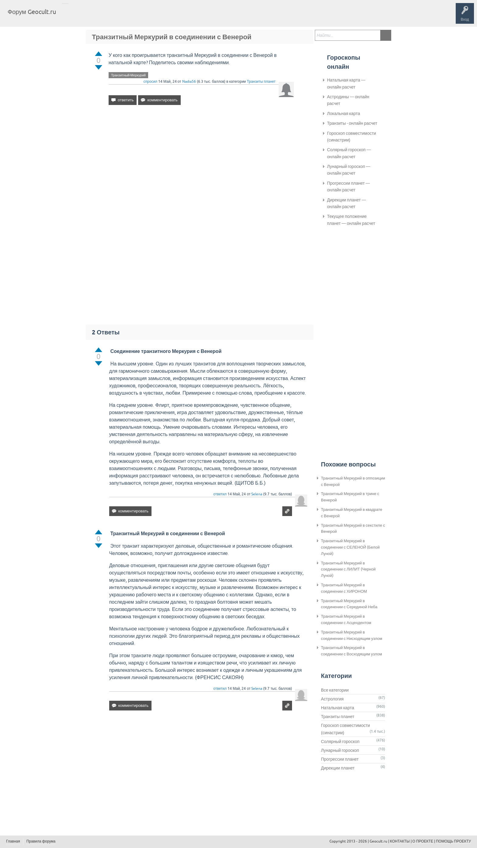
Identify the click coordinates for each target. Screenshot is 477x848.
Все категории (335, 690)
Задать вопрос (161, 16)
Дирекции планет (338, 768)
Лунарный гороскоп (340, 750)
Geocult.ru (378, 841)
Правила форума (41, 841)
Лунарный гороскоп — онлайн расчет (348, 170)
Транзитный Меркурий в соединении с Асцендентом (346, 619)
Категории (133, 16)
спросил (151, 81)
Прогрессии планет (340, 759)
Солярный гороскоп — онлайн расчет (349, 153)
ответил (220, 494)
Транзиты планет (261, 81)
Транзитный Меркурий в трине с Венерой (350, 496)
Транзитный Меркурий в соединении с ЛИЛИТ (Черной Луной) (348, 569)
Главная (72, 16)
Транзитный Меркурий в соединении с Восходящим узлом (351, 650)
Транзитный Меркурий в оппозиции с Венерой (353, 481)
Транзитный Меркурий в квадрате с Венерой (351, 512)
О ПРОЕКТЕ (423, 841)
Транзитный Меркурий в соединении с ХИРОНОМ (344, 588)
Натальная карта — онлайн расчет (346, 83)
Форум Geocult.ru (32, 11)
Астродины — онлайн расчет (348, 100)
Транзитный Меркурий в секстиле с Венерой (353, 528)
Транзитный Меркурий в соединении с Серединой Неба (349, 603)
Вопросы (92, 16)
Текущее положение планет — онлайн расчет (351, 219)
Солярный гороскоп (340, 741)
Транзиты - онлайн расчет (352, 123)
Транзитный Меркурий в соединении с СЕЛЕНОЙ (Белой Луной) (350, 547)
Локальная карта (343, 113)
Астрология (332, 698)
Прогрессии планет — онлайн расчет (348, 186)
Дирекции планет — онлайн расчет (346, 203)
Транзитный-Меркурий (128, 75)
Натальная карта (337, 707)
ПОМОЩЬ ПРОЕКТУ (453, 841)
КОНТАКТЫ (400, 841)
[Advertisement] (201, 162)
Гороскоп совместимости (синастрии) (351, 136)
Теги (112, 16)
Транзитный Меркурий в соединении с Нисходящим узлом (351, 635)
